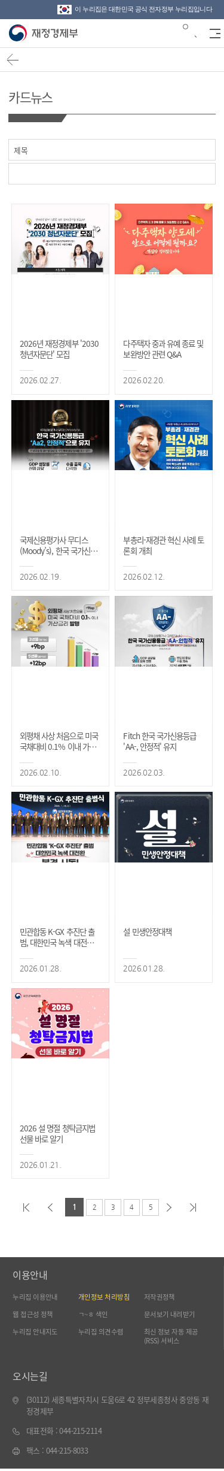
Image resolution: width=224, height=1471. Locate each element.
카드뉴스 (32, 96)
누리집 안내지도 (37, 1333)
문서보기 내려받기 (172, 1315)
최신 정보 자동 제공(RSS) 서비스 (174, 1337)
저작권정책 (161, 1297)
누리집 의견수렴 (103, 1333)
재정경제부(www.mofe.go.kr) (44, 33)
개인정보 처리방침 (106, 1297)
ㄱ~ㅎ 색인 (94, 1315)
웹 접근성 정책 (35, 1315)
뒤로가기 (14, 61)
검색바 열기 (189, 32)
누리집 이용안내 (37, 1297)
